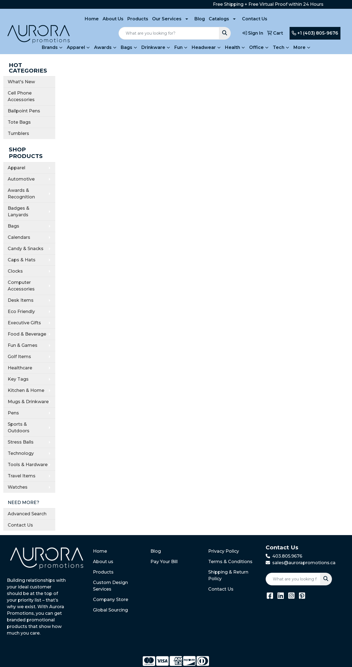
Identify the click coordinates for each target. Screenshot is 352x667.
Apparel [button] (76, 47)
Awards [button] (103, 47)
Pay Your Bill (164, 561)
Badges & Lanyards (18, 211)
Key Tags (18, 379)
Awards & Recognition (21, 194)
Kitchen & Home (26, 390)
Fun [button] (178, 47)
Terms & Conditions (230, 561)
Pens (13, 413)
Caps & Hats (21, 259)
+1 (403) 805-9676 (315, 33)
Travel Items (21, 475)
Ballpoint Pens (24, 111)
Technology (21, 453)
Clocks (15, 271)
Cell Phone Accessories (21, 96)
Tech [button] (278, 47)
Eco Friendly (21, 311)
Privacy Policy (223, 551)
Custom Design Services (110, 586)
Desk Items (21, 300)
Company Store (110, 599)
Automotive (21, 179)
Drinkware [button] (153, 47)
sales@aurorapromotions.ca (304, 562)
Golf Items (19, 356)
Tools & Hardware (28, 464)
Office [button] (256, 47)
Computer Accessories (21, 286)
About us (103, 561)
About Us (113, 18)
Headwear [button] (204, 47)
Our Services (167, 18)
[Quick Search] (169, 33)
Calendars (19, 237)
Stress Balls (21, 442)
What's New (21, 81)
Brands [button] (50, 47)
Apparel (16, 167)
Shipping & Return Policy (228, 575)
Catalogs (219, 18)
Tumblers (18, 133)
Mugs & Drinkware (28, 401)
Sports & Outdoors (18, 427)
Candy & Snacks (25, 248)
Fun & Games (22, 345)
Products (137, 18)
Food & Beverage (27, 334)
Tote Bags (19, 122)
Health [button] (232, 47)
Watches (18, 487)
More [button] (299, 47)
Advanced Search (27, 513)
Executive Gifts (24, 322)
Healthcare (20, 367)
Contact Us (254, 18)
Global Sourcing (110, 610)
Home (92, 18)
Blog (199, 18)
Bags (13, 226)
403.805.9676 (287, 556)
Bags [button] (126, 47)
